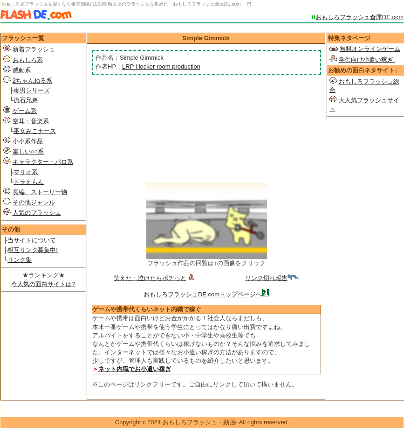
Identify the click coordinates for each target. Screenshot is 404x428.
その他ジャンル (34, 202)
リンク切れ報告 (272, 277)
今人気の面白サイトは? (43, 284)
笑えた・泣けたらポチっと (155, 277)
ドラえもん (29, 181)
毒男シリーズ (32, 90)
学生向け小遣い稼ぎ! (367, 59)
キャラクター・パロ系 (43, 161)
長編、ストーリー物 (40, 192)
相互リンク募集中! (32, 249)
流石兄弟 (26, 100)
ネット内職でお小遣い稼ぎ (134, 368)
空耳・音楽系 (31, 121)
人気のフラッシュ (37, 212)
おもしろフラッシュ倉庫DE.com (359, 17)
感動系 (22, 70)
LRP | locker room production (161, 66)
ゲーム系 (25, 110)
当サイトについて (31, 240)
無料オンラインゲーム (370, 48)
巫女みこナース (35, 130)
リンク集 (19, 259)
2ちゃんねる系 (32, 80)
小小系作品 (28, 141)
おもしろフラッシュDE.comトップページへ (203, 294)
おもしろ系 (28, 59)
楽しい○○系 (28, 151)
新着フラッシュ (34, 49)
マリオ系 (26, 171)
